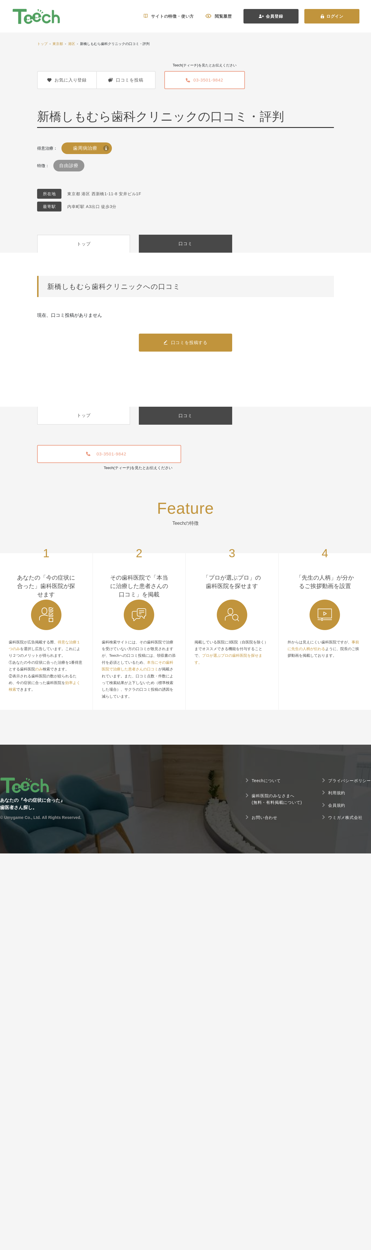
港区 (71, 44)
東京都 (57, 44)
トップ (42, 44)
